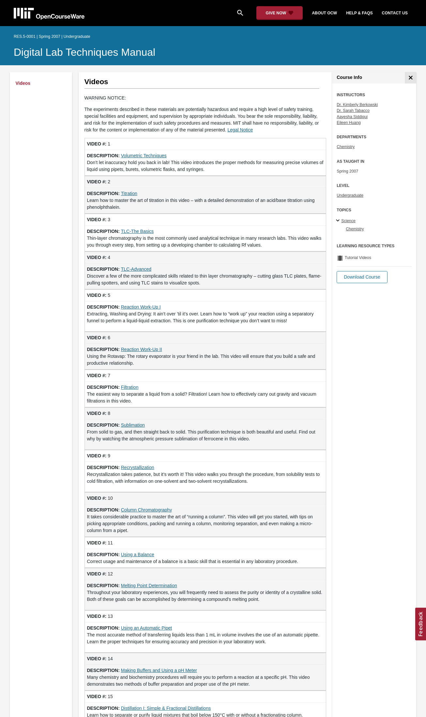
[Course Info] (410, 78)
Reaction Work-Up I (141, 307)
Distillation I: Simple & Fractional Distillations (166, 708)
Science (348, 221)
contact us (395, 13)
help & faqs (359, 13)
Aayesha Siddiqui (352, 116)
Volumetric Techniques (144, 155)
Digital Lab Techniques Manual (84, 52)
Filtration (130, 387)
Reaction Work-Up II (141, 349)
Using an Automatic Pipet (146, 628)
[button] (362, 277)
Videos (23, 83)
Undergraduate (350, 195)
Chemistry (346, 147)
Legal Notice (240, 129)
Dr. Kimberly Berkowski (357, 104)
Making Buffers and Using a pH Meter (159, 670)
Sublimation (133, 425)
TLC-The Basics (137, 231)
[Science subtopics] (338, 221)
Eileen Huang (349, 122)
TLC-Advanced (136, 269)
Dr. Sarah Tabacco (353, 110)
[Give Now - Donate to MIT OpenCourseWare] (279, 13)
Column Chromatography (146, 509)
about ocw (324, 13)
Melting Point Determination (149, 585)
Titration (129, 193)
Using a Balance (137, 554)
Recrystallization (137, 467)
